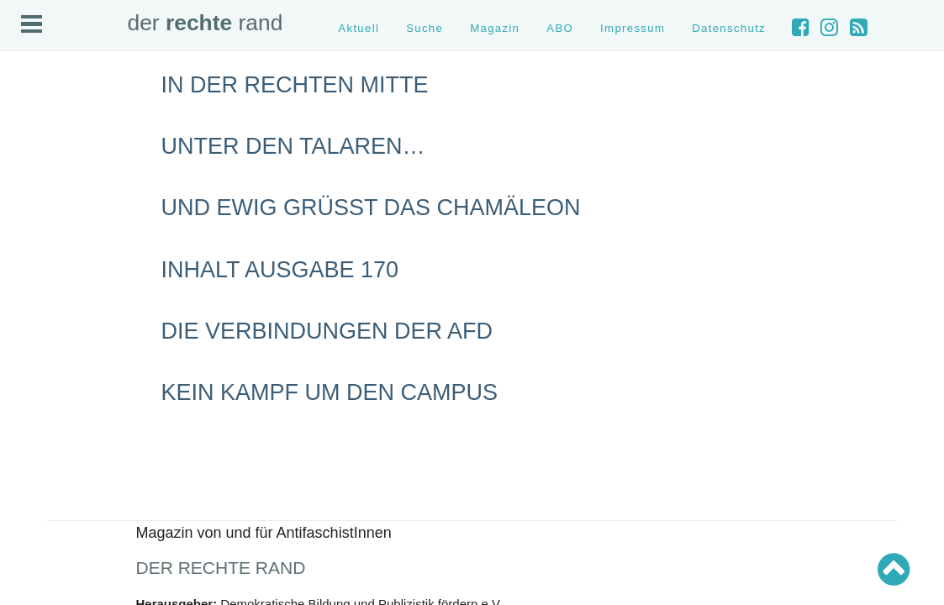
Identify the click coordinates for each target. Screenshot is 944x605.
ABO (559, 28)
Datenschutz (729, 28)
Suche (424, 28)
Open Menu (31, 23)
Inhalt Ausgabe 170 (280, 269)
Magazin (494, 28)
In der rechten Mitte (295, 84)
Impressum (632, 28)
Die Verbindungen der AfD (327, 331)
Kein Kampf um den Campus (329, 392)
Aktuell (358, 28)
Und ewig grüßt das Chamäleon (371, 207)
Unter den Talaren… (293, 146)
